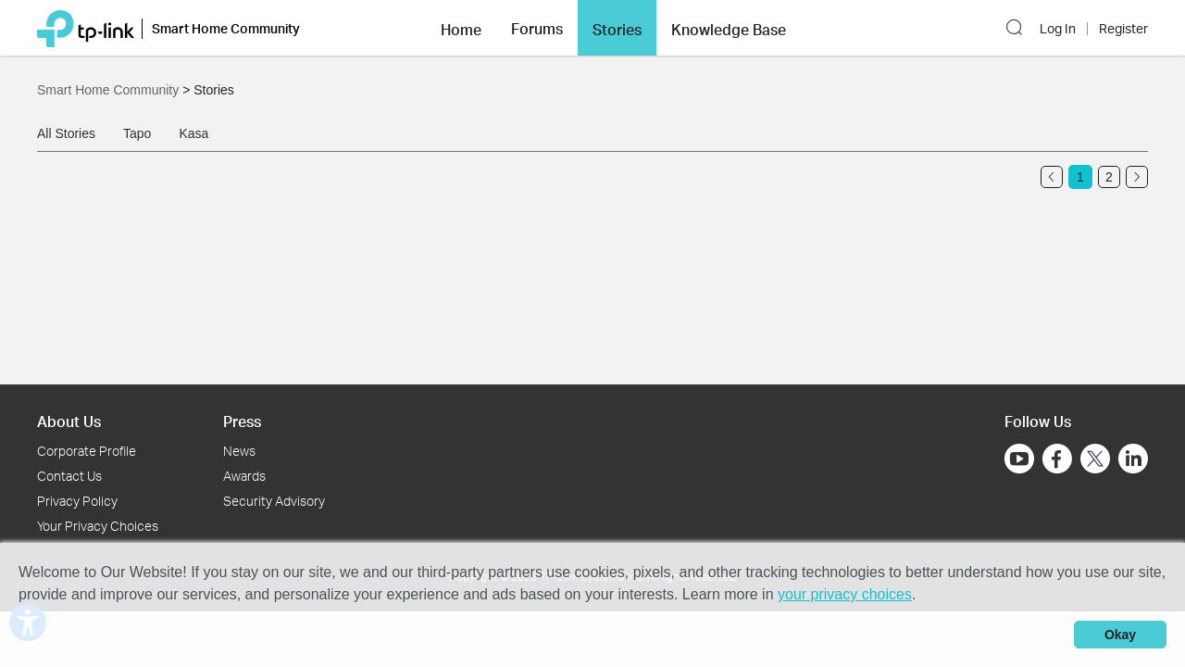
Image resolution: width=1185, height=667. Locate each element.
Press (242, 421)
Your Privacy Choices (97, 526)
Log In (1058, 28)
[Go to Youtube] (1019, 458)
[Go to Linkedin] (1133, 458)
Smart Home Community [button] (226, 28)
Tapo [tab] (137, 133)
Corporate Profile (86, 451)
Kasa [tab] (193, 133)
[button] (461, 28)
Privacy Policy (77, 501)
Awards (244, 476)
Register (1123, 28)
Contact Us (69, 476)
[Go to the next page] (1137, 177)
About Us (69, 421)
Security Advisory (274, 501)
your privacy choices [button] (845, 594)
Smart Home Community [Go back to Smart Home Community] (109, 89)
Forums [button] (537, 28)
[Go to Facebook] (1057, 458)
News (239, 451)
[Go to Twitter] (1095, 460)
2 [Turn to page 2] (1109, 177)
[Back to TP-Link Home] (85, 27)
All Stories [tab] (66, 133)
